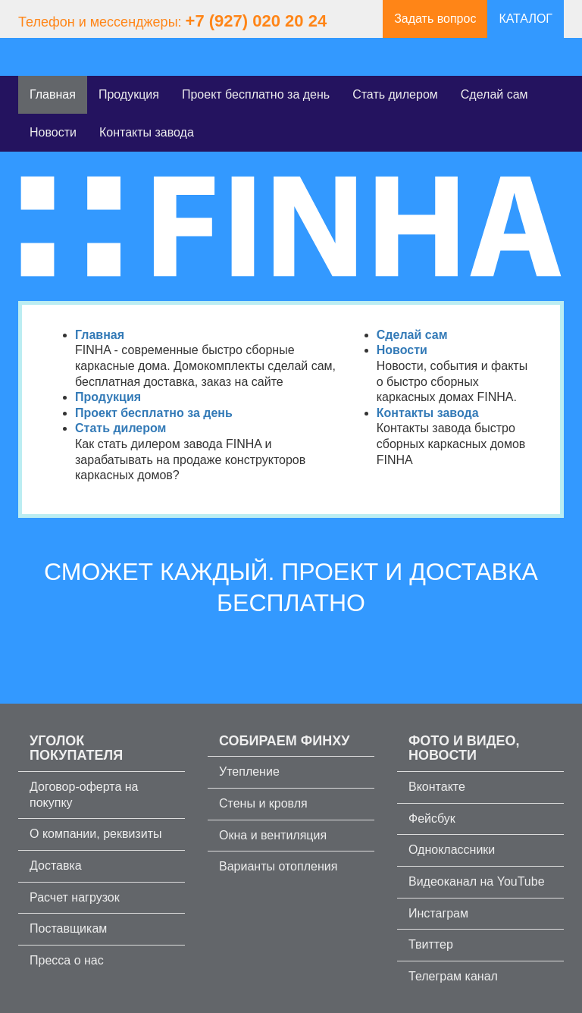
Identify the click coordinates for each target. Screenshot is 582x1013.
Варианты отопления (278, 866)
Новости (53, 132)
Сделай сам (494, 94)
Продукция (129, 94)
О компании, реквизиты (95, 833)
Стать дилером (395, 94)
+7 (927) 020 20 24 (256, 20)
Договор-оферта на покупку (84, 794)
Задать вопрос (435, 18)
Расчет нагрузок (75, 897)
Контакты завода (146, 132)
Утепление (249, 771)
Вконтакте (436, 786)
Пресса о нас (67, 960)
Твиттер (430, 944)
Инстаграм (438, 913)
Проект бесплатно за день (256, 94)
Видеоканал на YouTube (476, 881)
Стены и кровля (263, 803)
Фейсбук (431, 818)
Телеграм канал (453, 976)
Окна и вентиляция (273, 835)
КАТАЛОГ (525, 18)
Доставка (56, 865)
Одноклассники (451, 849)
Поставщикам (68, 928)
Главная (53, 94)
